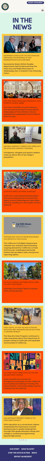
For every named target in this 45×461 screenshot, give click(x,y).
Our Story (14, 449)
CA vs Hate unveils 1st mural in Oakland (20, 191)
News (34, 453)
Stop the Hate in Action (19, 453)
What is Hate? (27, 449)
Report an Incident (23, 457)
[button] (42, 10)
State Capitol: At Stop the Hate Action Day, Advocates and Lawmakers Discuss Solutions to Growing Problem (22, 330)
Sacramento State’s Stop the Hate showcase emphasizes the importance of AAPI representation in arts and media (21, 58)
